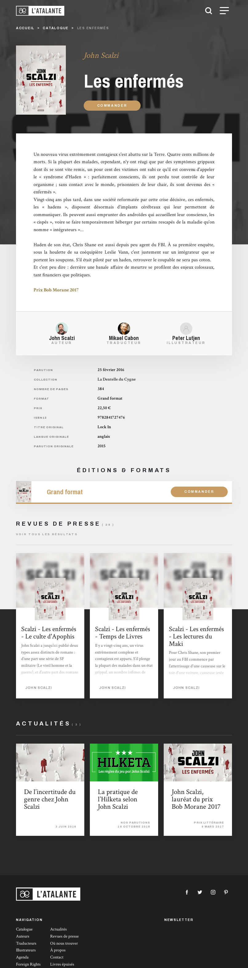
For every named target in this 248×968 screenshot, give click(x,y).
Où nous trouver (64, 943)
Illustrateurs (26, 950)
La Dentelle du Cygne (117, 379)
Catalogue (24, 929)
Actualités (58, 929)
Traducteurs (26, 943)
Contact (56, 957)
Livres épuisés (62, 964)
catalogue (56, 28)
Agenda (22, 957)
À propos (58, 950)
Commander (112, 105)
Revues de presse (64, 936)
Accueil (25, 28)
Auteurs (22, 936)
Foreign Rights (28, 964)
